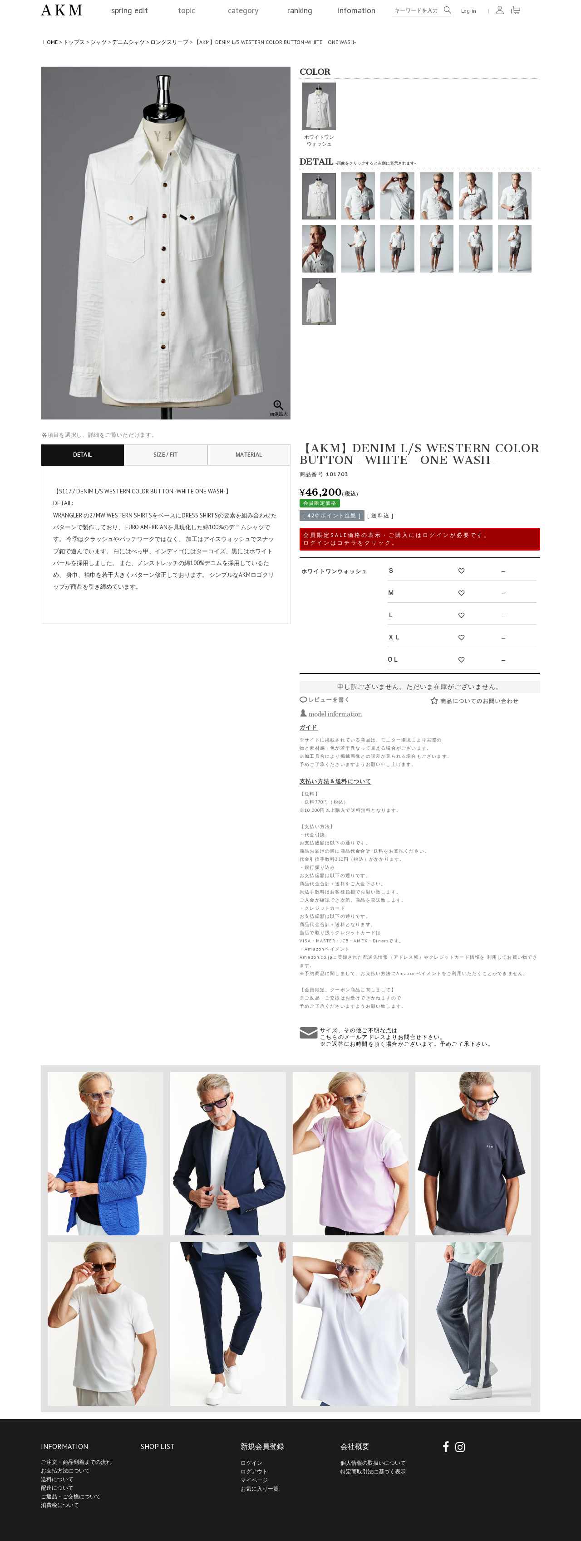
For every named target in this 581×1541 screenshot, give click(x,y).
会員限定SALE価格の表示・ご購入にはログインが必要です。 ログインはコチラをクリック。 (397, 539)
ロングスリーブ (169, 42)
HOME (50, 42)
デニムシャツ (128, 42)
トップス (74, 42)
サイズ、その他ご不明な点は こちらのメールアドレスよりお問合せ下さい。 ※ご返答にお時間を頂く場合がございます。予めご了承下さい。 (407, 1037)
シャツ (98, 42)
